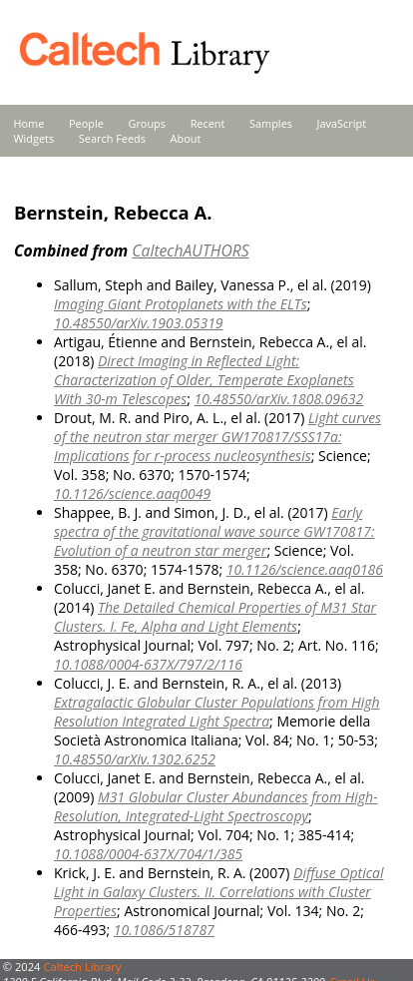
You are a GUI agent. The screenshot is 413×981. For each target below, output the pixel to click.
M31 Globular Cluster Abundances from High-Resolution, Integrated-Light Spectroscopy (216, 806)
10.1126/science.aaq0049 (132, 493)
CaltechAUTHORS (190, 250)
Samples (270, 123)
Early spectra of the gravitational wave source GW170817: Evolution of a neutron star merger (214, 531)
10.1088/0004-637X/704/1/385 (148, 853)
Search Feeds (112, 138)
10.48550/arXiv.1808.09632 (279, 398)
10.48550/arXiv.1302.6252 (134, 758)
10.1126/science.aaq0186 (304, 569)
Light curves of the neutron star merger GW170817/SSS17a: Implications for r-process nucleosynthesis (217, 436)
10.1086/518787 (164, 929)
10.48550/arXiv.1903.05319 (138, 322)
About (186, 138)
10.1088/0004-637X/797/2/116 (148, 664)
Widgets (34, 138)
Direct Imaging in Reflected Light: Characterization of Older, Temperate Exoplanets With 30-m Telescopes (204, 379)
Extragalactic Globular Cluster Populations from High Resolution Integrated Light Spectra (217, 712)
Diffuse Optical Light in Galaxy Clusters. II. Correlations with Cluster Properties (219, 891)
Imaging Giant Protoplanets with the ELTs (180, 303)
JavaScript (341, 123)
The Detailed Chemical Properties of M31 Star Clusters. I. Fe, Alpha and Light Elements (215, 617)
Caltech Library (82, 966)
